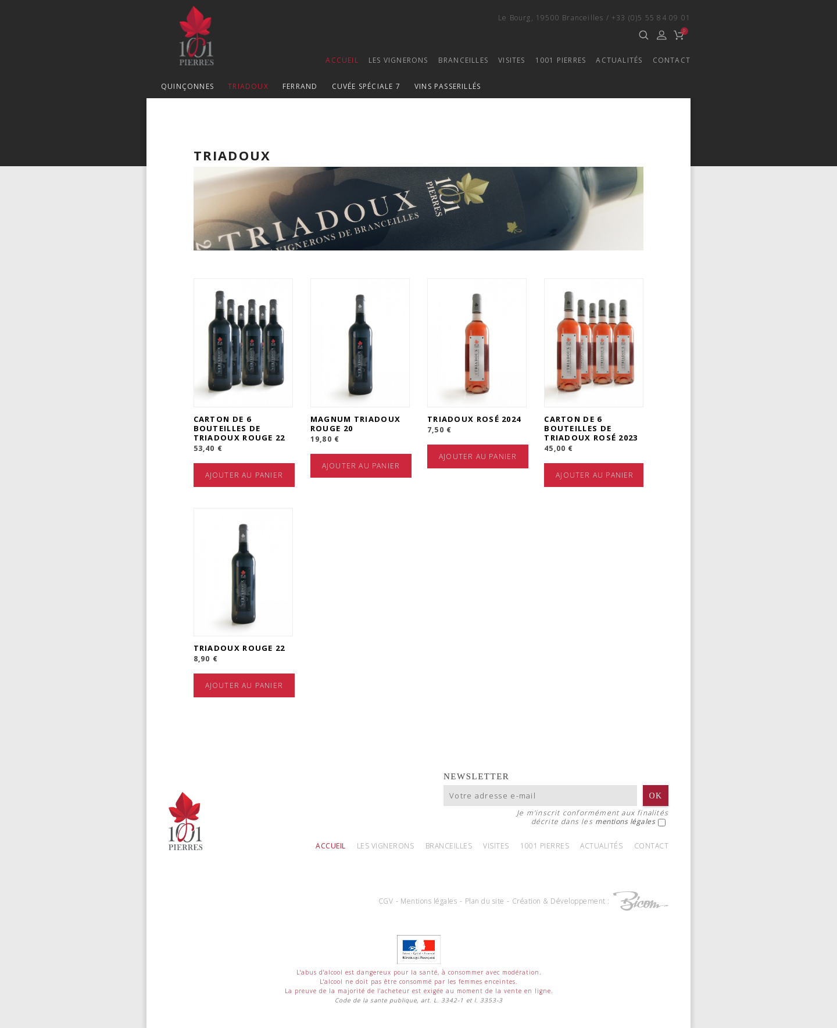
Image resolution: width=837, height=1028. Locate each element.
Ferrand (299, 86)
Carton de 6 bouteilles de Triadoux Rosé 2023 (591, 428)
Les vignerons (398, 60)
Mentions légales (428, 902)
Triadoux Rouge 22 (239, 649)
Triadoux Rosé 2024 (474, 419)
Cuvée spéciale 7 (366, 86)
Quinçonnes (187, 86)
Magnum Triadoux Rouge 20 (355, 424)
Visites (511, 60)
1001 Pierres (560, 60)
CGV (386, 902)
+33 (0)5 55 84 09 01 (651, 18)
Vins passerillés (447, 86)
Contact (672, 60)
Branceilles (463, 60)
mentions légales (625, 823)
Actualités (619, 60)
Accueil (342, 60)
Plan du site (485, 902)
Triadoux (248, 86)
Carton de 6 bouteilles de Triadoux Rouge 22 (239, 428)
